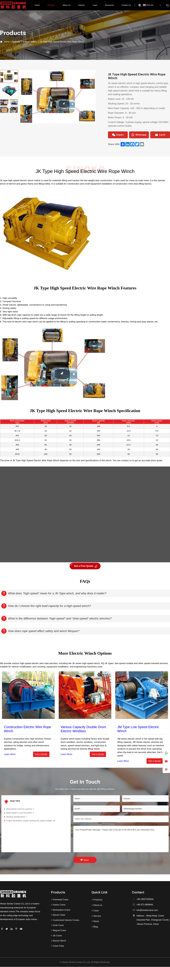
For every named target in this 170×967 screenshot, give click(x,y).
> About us (97, 905)
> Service (96, 916)
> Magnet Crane (58, 930)
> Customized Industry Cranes (65, 920)
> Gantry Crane (58, 905)
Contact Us (126, 5)
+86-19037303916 (145, 899)
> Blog (95, 927)
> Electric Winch (58, 941)
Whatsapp (139, 135)
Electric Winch (30, 42)
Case (95, 5)
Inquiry (118, 135)
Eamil (160, 135)
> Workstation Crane (60, 910)
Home (37, 5)
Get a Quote (41, 754)
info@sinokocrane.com (147, 910)
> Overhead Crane (59, 899)
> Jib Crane (56, 936)
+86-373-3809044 (144, 905)
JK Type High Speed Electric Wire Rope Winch (62, 42)
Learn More (10, 754)
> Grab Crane (57, 925)
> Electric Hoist (58, 915)
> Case (95, 910)
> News (95, 921)
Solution (81, 5)
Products (51, 5)
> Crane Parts (57, 946)
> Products (97, 899)
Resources (109, 5)
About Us (66, 5)
